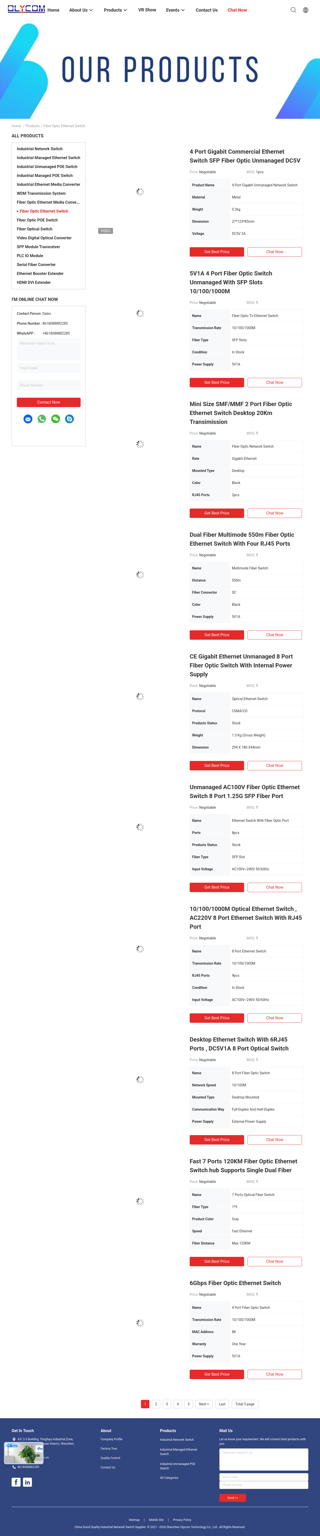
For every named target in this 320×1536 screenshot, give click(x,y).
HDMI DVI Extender (34, 282)
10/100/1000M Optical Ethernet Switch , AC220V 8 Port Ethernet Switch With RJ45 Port (246, 917)
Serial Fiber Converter (36, 264)
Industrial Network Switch (40, 148)
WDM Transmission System (41, 193)
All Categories (169, 1478)
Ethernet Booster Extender (40, 273)
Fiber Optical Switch (34, 229)
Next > (204, 1404)
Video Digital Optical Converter (44, 238)
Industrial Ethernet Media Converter (48, 184)
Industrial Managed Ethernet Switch (48, 157)
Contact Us (108, 1467)
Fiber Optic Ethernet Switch (44, 211)
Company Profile (111, 1439)
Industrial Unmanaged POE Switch (47, 166)
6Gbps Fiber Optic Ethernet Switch (235, 1283)
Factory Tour (109, 1448)
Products (33, 126)
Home (16, 126)
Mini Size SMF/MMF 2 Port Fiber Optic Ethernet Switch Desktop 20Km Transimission (241, 413)
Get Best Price (217, 251)
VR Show (147, 9)
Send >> (233, 1498)
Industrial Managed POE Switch (45, 175)
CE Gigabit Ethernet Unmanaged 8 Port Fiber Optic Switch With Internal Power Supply (241, 665)
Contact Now (48, 402)
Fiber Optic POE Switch (37, 220)
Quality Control (110, 1458)
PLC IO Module (30, 255)
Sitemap (134, 1520)
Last (222, 1404)
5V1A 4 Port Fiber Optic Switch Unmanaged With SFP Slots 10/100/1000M (231, 282)
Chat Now (274, 251)
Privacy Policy (182, 1520)
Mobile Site (156, 1520)
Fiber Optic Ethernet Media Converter (49, 202)
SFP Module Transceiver (38, 246)
